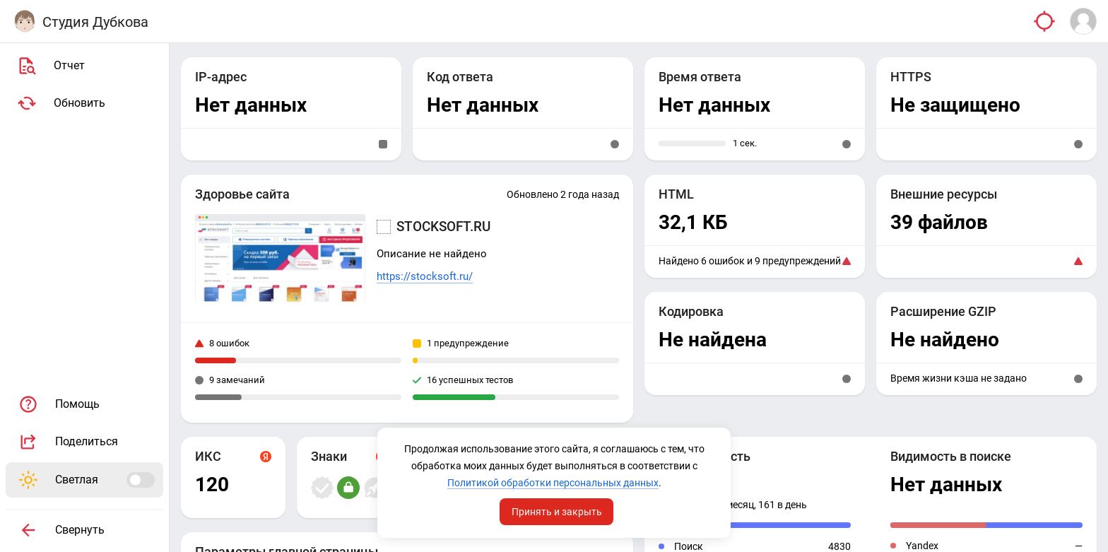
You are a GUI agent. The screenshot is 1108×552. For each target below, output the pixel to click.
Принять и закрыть (557, 511)
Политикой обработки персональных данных (553, 482)
